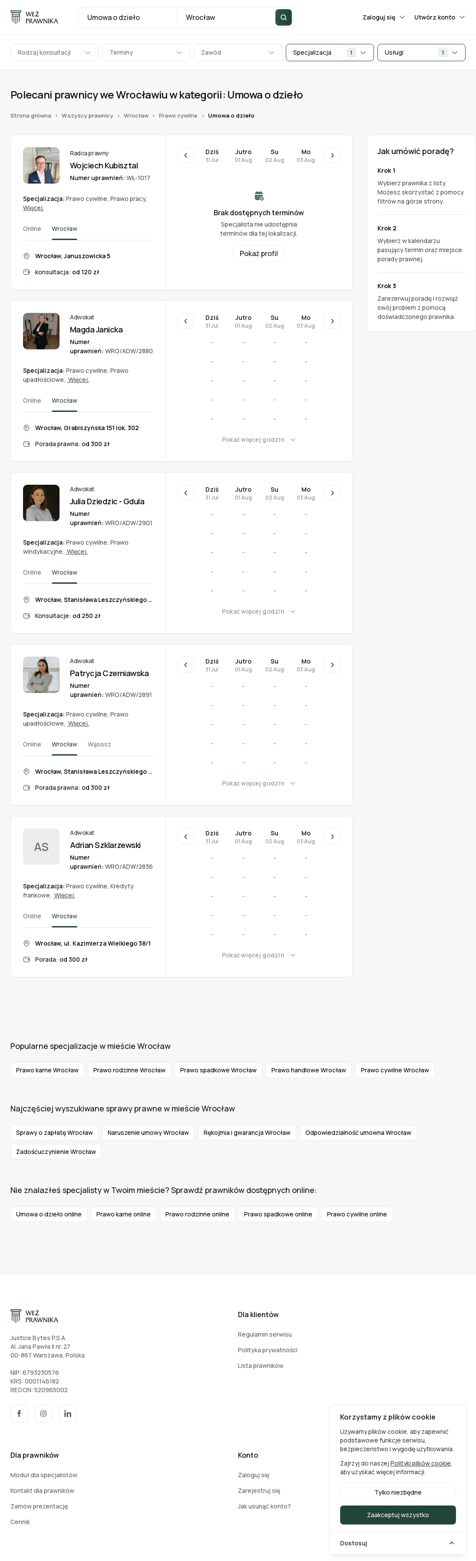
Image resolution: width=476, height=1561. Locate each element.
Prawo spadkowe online (278, 1214)
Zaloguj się (384, 17)
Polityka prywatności (268, 1350)
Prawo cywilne (178, 115)
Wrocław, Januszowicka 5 (72, 256)
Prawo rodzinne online (197, 1214)
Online (32, 228)
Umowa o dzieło (231, 115)
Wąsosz (99, 744)
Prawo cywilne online (357, 1214)
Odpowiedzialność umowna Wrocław (358, 1132)
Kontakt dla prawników (42, 1490)
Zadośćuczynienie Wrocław (56, 1151)
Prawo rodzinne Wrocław (129, 1070)
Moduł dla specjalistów (43, 1475)
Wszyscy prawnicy (87, 115)
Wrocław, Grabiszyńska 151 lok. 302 (87, 428)
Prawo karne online (123, 1214)
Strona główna (30, 115)
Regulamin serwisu (265, 1334)
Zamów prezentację (39, 1506)
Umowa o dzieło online (49, 1214)
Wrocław (136, 115)
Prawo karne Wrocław (47, 1070)
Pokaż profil (259, 253)
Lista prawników (261, 1365)
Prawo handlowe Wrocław (308, 1070)
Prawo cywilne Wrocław (395, 1070)
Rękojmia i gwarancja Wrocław (247, 1132)
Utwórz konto (440, 17)
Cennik (20, 1522)
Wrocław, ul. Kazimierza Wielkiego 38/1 (93, 943)
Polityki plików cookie (420, 1463)
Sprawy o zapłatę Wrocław (54, 1132)
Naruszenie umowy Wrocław (148, 1132)
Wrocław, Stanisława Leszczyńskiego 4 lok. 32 (94, 599)
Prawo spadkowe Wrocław (218, 1070)
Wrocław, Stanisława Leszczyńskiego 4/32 (94, 771)
